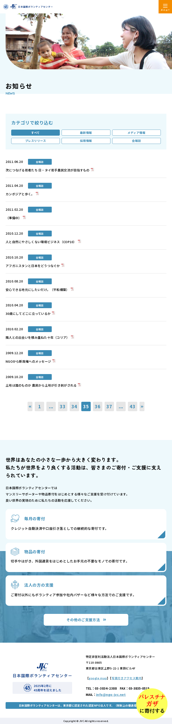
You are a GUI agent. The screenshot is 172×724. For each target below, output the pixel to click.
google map (98, 678)
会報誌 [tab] (136, 141)
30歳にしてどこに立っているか (28, 313)
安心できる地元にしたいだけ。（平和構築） (37, 289)
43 (132, 406)
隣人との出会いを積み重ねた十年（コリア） (38, 337)
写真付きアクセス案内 (127, 678)
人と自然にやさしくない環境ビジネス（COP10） (41, 242)
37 (109, 406)
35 (86, 406)
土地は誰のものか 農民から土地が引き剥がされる (41, 385)
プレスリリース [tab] (35, 141)
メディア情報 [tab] (136, 132)
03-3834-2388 (106, 688)
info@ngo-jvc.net (111, 694)
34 (74, 406)
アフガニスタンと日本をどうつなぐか (33, 265)
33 (63, 406)
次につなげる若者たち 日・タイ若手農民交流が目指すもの (48, 170)
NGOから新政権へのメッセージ (28, 361)
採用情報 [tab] (86, 141)
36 (98, 406)
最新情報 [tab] (86, 132)
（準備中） (14, 218)
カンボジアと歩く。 (20, 194)
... (51, 406)
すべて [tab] (35, 132)
